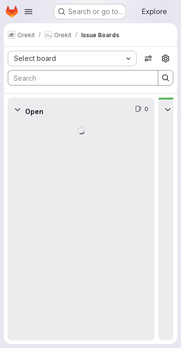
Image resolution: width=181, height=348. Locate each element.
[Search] (78, 78)
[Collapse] (17, 109)
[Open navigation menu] (28, 11)
